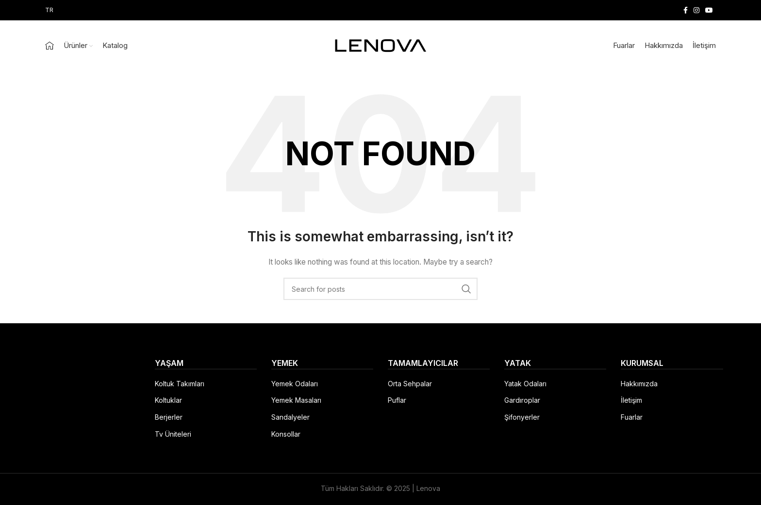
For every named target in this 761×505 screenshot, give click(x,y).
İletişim (631, 400)
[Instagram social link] (696, 10)
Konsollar (285, 434)
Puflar (397, 400)
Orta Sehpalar (410, 383)
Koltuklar (168, 400)
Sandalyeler (290, 417)
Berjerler (168, 417)
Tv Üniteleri (173, 434)
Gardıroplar (522, 400)
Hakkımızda (639, 383)
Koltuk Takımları (179, 383)
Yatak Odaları (525, 383)
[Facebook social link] (685, 10)
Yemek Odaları (294, 383)
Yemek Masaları (296, 400)
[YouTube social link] (709, 10)
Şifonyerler (522, 417)
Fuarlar (632, 417)
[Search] (380, 289)
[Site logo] (380, 44)
